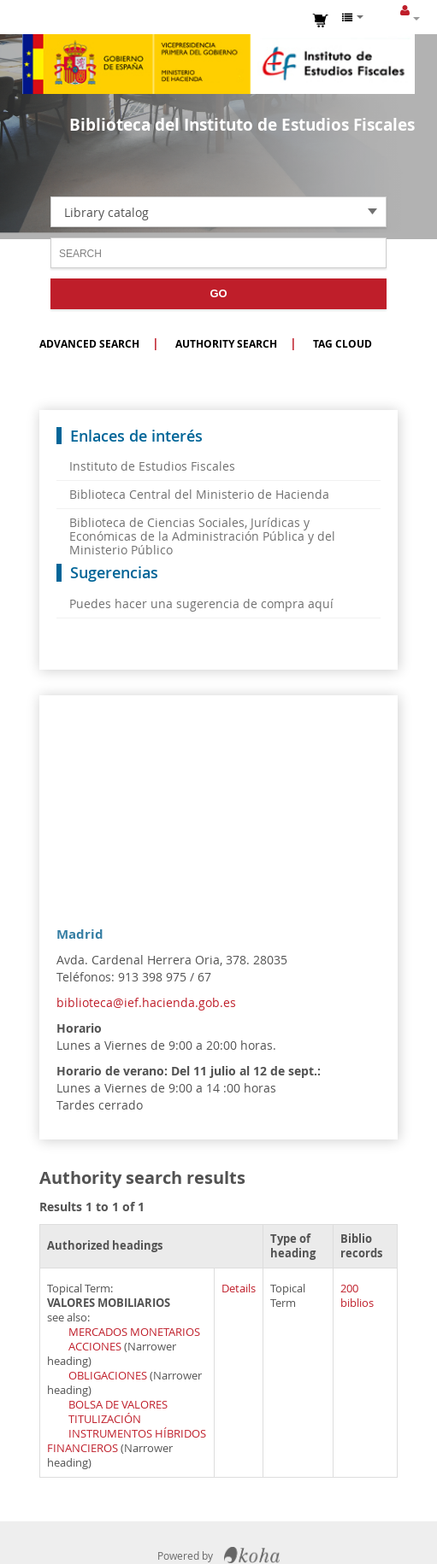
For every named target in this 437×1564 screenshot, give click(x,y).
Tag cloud (342, 344)
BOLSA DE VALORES (118, 1404)
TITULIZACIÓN (104, 1419)
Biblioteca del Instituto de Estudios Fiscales (242, 125)
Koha (252, 1555)
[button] (321, 19)
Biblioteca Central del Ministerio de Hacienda (199, 494)
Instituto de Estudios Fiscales (219, 64)
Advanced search (89, 344)
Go (218, 293)
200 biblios (357, 1295)
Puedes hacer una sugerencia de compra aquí (201, 603)
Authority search (226, 344)
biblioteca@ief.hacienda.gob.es (146, 1002)
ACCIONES (94, 1346)
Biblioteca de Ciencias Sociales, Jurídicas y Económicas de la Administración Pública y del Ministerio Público (202, 536)
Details (238, 1288)
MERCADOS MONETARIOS (134, 1332)
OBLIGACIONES (107, 1375)
